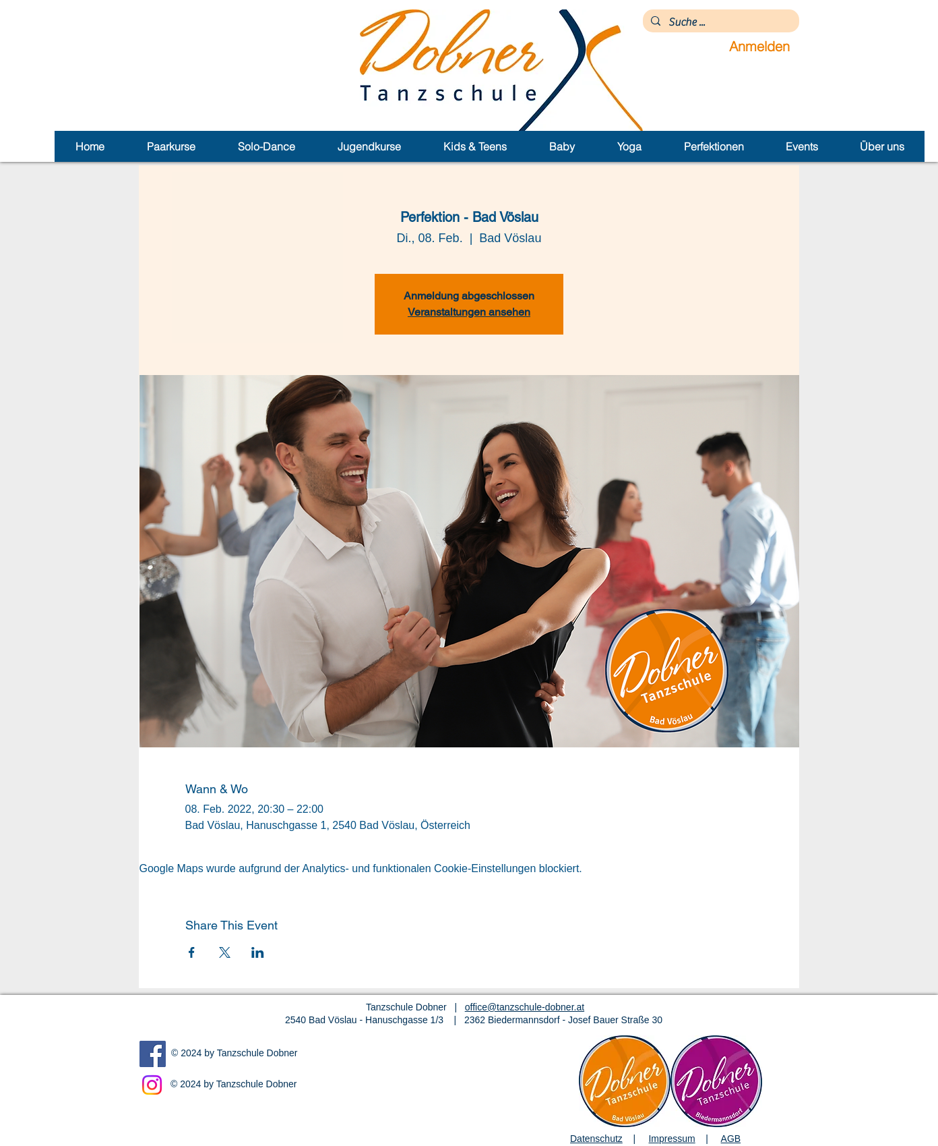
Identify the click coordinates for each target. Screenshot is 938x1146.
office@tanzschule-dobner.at (524, 1007)
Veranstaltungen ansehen (469, 312)
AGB (731, 1138)
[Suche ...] (719, 22)
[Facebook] (152, 1054)
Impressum (671, 1138)
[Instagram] (152, 1085)
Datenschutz (596, 1138)
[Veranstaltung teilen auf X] (224, 952)
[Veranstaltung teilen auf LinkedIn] (257, 952)
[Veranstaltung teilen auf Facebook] (191, 952)
